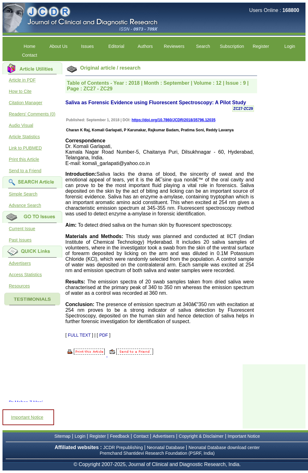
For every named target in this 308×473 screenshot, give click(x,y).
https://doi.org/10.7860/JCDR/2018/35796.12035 (174, 120)
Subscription (232, 46)
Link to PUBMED (25, 148)
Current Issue (22, 228)
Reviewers (174, 46)
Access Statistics (25, 274)
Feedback (119, 436)
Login (289, 46)
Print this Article (24, 159)
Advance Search (25, 205)
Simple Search (23, 194)
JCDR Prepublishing (123, 447)
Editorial (116, 46)
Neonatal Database (166, 447)
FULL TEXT (79, 335)
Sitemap (62, 436)
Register (261, 46)
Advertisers (20, 263)
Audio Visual (21, 125)
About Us (58, 46)
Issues (87, 46)
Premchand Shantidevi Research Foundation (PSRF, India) (157, 453)
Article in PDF (22, 80)
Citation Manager (25, 102)
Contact (29, 55)
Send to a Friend (25, 170)
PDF (103, 335)
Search (203, 46)
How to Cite (20, 91)
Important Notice (27, 417)
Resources (19, 285)
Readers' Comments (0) (32, 114)
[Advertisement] (274, 395)
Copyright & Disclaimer (201, 436)
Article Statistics (24, 136)
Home (29, 46)
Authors (145, 46)
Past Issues (20, 239)
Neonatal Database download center (224, 447)
